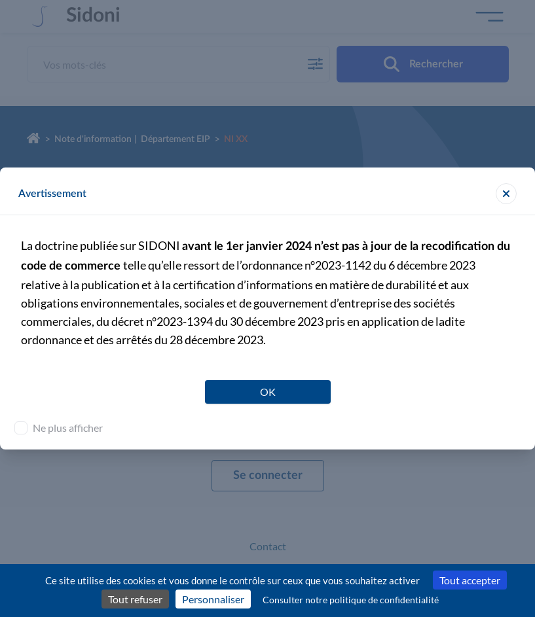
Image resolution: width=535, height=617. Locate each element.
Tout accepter (469, 580)
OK (268, 391)
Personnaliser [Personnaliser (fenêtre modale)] (213, 599)
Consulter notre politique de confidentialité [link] (351, 599)
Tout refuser (135, 599)
